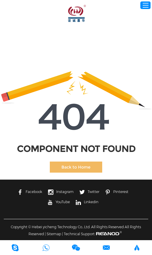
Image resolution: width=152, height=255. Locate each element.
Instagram (61, 192)
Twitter (89, 192)
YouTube (58, 202)
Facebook (29, 192)
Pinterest (116, 192)
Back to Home (76, 167)
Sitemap (54, 234)
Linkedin (87, 202)
